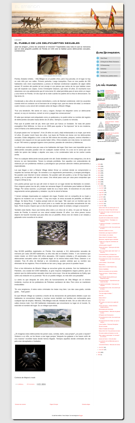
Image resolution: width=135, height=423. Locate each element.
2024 (99, 168)
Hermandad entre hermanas (106, 309)
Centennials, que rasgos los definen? (108, 233)
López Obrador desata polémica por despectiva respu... (108, 277)
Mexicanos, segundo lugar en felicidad (108, 239)
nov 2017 (101, 188)
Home (16, 35)
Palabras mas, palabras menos (109, 76)
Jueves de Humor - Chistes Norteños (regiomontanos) (108, 306)
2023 (99, 170)
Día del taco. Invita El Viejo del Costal (108, 210)
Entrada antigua (86, 404)
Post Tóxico (102, 300)
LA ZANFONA (101, 103)
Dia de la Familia (103, 326)
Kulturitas (103, 68)
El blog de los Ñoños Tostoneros (110, 61)
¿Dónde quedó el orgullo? (105, 245)
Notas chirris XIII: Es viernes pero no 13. (109, 207)
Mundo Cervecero (104, 35)
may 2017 (101, 201)
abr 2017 (101, 203)
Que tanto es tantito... (104, 291)
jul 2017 (101, 197)
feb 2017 (101, 347)
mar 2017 (101, 205)
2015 (99, 354)
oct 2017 (101, 190)
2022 (99, 173)
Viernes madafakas (104, 269)
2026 (99, 164)
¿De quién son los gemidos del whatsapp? (112, 133)
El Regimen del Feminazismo (106, 315)
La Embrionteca (28, 35)
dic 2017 (101, 186)
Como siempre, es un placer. (106, 235)
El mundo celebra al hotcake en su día (108, 333)
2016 (99, 352)
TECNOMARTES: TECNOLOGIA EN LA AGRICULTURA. (110, 92)
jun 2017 (101, 199)
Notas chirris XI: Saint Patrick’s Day (108, 266)
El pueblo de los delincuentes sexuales (108, 218)
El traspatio (44, 35)
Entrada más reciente (20, 404)
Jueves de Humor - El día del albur (107, 339)
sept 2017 (101, 192)
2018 (99, 181)
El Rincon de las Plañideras (80, 35)
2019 (99, 179)
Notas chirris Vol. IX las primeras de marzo (109, 331)
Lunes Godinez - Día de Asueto (107, 262)
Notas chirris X (102, 298)
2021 (99, 175)
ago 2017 (101, 194)
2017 (99, 184)
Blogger (81, 415)
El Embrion (27, 6)
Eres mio (101, 295)
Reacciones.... (102, 264)
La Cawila (103, 72)
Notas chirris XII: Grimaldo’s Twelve (108, 237)
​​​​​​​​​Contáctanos (58, 35)
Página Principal (54, 404)
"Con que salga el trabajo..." (106, 293)
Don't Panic (104, 58)
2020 (99, 177)
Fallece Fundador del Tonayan (106, 328)
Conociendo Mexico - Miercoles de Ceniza (109, 344)
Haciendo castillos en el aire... (106, 230)
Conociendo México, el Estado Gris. (108, 254)
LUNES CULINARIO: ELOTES (112, 112)
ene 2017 (101, 349)
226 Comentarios (30, 384)
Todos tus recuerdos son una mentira (108, 271)
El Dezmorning (105, 65)
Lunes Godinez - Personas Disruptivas (108, 324)
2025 (99, 166)
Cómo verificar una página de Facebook (109, 256)
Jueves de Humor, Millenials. (106, 215)
